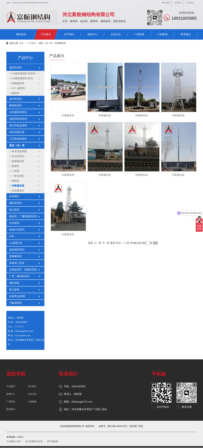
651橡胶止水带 (13, 441)
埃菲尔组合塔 (16, 132)
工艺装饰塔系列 (18, 138)
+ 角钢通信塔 (17, 161)
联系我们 (190, 3)
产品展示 (46, 34)
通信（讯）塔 (16, 145)
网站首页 (21, 34)
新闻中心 (92, 34)
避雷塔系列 (15, 67)
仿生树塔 (14, 223)
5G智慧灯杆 (16, 243)
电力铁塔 (14, 209)
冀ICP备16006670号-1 (118, 426)
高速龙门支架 (16, 263)
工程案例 (162, 34)
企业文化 (116, 34)
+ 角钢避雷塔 (17, 83)
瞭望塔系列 (15, 105)
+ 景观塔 (14, 166)
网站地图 (166, 3)
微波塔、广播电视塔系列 (23, 216)
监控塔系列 (15, 98)
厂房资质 (139, 34)
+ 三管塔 (14, 171)
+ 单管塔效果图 (18, 151)
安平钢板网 (52, 441)
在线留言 (178, 3)
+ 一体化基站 (17, 176)
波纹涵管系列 (16, 249)
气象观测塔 (15, 303)
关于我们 (69, 34)
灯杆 (11, 236)
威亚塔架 (14, 283)
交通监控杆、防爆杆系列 (23, 269)
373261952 (19, 326)
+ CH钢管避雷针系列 (21, 78)
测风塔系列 (15, 203)
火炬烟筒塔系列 (18, 112)
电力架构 (14, 289)
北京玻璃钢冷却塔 (34, 441)
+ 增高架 (14, 180)
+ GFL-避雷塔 (17, 88)
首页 (21, 43)
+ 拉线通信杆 (17, 190)
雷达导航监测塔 (18, 125)
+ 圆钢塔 (14, 93)
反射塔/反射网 (17, 296)
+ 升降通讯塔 (17, 185)
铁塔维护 (14, 196)
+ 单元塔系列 (17, 156)
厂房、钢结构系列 (19, 276)
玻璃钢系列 (15, 256)
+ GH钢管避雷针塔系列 (23, 73)
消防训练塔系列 (18, 118)
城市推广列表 (136, 426)
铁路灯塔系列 (16, 229)
